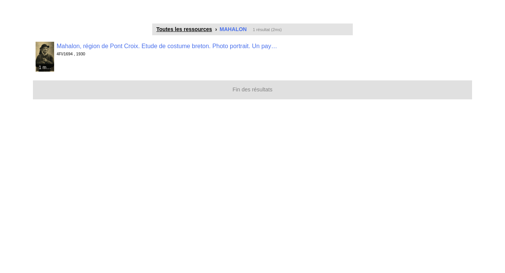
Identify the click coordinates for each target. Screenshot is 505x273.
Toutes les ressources (184, 29)
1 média (47, 67)
